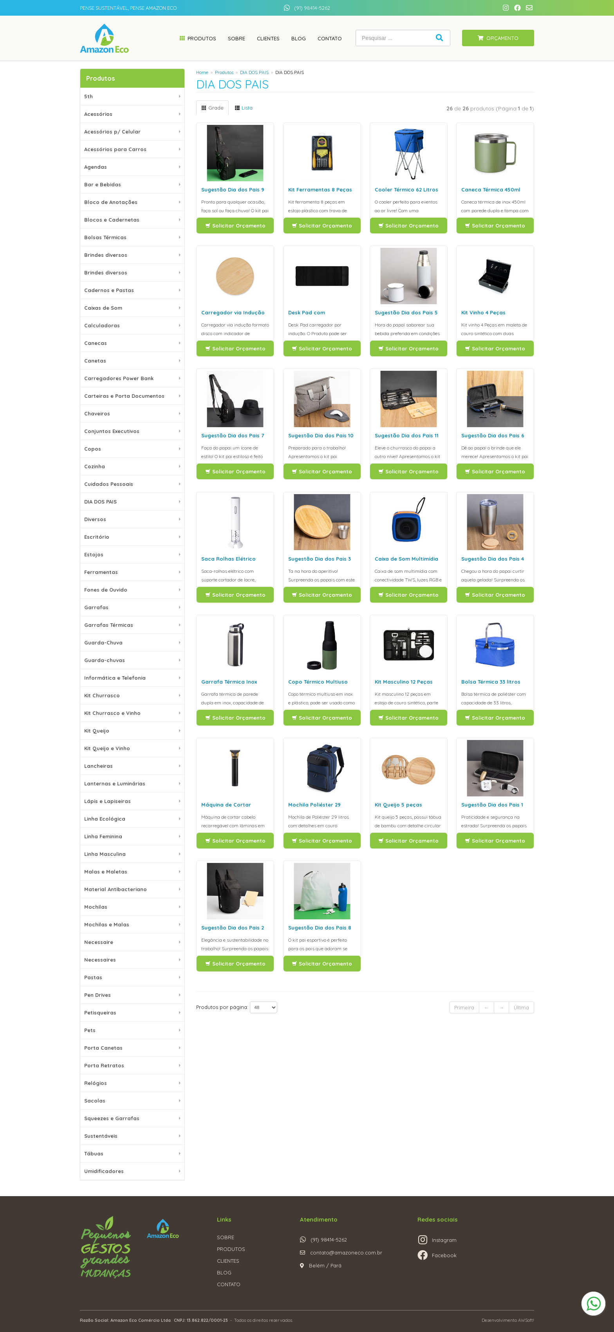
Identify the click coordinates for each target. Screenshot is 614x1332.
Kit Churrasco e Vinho (112, 713)
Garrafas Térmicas (108, 625)
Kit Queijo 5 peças (398, 804)
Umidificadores (104, 1171)
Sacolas (94, 1100)
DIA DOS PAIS (100, 501)
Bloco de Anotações (110, 202)
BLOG (224, 1272)
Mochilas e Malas (106, 924)
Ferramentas (101, 572)
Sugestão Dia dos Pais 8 (319, 927)
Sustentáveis (100, 1136)
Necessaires (100, 960)
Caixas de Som (103, 308)
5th (88, 96)
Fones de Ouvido (105, 590)
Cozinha (94, 466)
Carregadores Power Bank (119, 378)
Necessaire (98, 942)
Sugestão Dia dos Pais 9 (232, 189)
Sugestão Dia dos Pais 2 (232, 927)
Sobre (236, 38)
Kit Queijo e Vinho (107, 748)
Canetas (95, 360)
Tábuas (93, 1153)
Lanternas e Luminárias (114, 783)
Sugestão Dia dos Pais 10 (321, 435)
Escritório (96, 537)
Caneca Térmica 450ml (490, 189)
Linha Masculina (105, 854)
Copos (92, 449)
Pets (90, 1030)
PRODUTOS (231, 1249)
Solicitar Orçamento (235, 225)
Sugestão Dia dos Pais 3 (319, 559)
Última (521, 1007)
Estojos (93, 554)
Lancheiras (98, 766)
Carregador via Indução (233, 312)
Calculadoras (102, 325)
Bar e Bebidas (102, 184)
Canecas (95, 343)
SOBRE (225, 1237)
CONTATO (228, 1284)
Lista (244, 108)
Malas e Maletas (105, 871)
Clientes (268, 38)
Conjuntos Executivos (111, 431)
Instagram (444, 1240)
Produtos (202, 38)
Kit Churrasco (102, 695)
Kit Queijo (96, 730)
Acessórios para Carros (115, 149)
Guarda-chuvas (104, 660)
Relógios (95, 1083)
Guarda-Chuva (103, 642)
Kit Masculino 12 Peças (404, 682)
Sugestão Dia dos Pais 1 (492, 804)
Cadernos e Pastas (109, 290)
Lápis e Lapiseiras (107, 801)
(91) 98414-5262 (312, 8)
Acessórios (98, 114)
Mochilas (95, 907)
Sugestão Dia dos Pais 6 (492, 435)
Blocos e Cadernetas (111, 220)
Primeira (464, 1007)
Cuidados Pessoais (108, 484)
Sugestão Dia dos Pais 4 (492, 559)
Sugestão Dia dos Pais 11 (407, 435)
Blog (298, 38)
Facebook (444, 1255)
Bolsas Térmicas (105, 237)
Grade (212, 108)
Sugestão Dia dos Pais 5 (406, 312)
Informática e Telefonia (115, 678)
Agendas (95, 167)
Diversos (95, 519)
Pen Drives (97, 995)
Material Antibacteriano (115, 889)
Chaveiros (97, 413)
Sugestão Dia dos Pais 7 (232, 435)
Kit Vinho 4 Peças (483, 312)
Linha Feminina (103, 836)
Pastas (93, 977)
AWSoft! (526, 1320)
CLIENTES (228, 1261)
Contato (330, 38)
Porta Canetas (103, 1048)
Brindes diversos (105, 255)
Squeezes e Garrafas (111, 1118)
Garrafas (96, 607)
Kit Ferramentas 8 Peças (320, 189)
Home (202, 72)
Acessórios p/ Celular (112, 131)
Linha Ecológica (104, 819)
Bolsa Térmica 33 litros (490, 682)
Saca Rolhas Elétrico (228, 559)
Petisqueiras (100, 1012)
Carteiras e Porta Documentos (124, 396)
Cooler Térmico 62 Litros (406, 189)
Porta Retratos (104, 1065)
